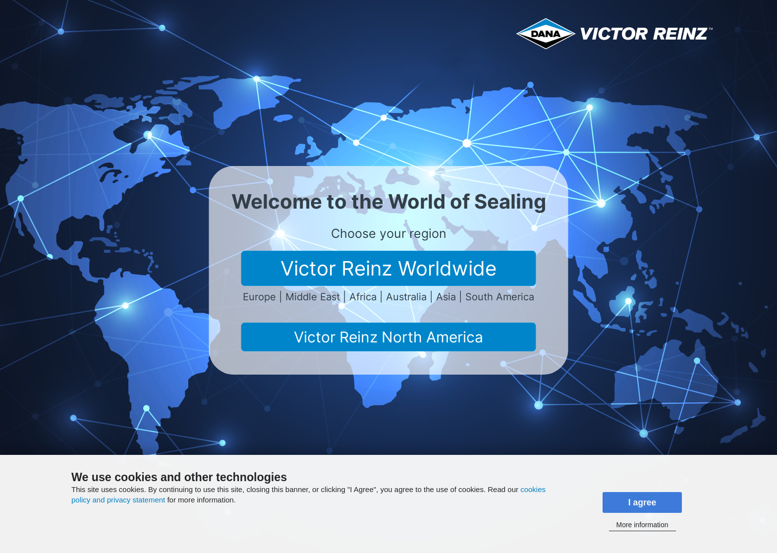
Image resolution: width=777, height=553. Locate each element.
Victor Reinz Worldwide (388, 268)
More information (642, 525)
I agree (642, 502)
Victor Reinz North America (388, 337)
